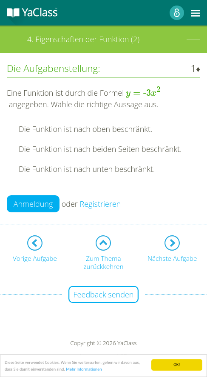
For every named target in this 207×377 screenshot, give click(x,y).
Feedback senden (104, 294)
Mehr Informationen (84, 370)
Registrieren (100, 204)
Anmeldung (33, 204)
